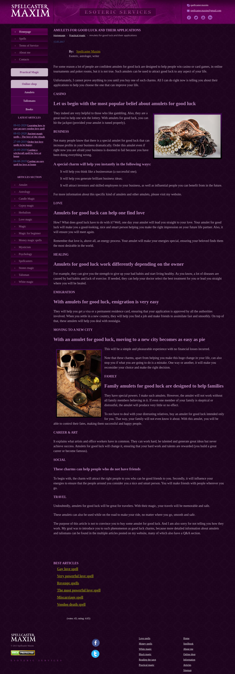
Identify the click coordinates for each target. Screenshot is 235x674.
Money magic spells (30, 240)
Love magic (25, 219)
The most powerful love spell (79, 590)
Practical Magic (29, 72)
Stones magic (26, 267)
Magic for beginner (30, 233)
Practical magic (146, 665)
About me (25, 52)
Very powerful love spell (75, 576)
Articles (187, 665)
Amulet (23, 184)
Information (189, 659)
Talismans (29, 100)
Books (29, 109)
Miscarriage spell (70, 597)
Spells (22, 38)
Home (186, 638)
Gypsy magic (26, 205)
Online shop (189, 654)
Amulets (29, 92)
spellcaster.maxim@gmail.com (206, 10)
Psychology (25, 254)
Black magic (145, 654)
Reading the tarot (147, 659)
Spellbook (188, 643)
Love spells (144, 638)
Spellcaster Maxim (88, 51)
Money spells (145, 643)
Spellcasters (25, 260)
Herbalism (25, 212)
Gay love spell (67, 569)
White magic (26, 281)
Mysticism (25, 247)
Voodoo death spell (71, 604)
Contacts (24, 59)
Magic (22, 226)
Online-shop (29, 83)
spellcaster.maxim (199, 5)
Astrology (24, 191)
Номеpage (25, 31)
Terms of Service (29, 45)
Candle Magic (27, 198)
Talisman (24, 274)
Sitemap (187, 670)
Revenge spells (68, 583)
